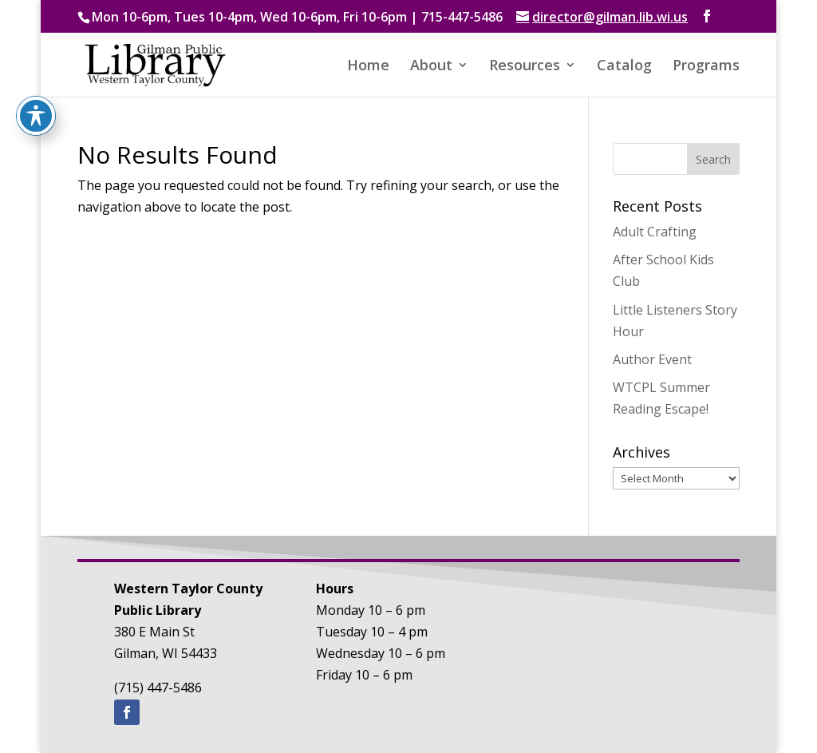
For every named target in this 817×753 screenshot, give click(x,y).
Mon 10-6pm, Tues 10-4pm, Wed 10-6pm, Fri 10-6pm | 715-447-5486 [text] (297, 17)
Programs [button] (706, 66)
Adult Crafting (655, 231)
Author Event (652, 359)
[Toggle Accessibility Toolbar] (36, 31)
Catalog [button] (624, 66)
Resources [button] (524, 66)
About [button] (431, 66)
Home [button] (368, 66)
